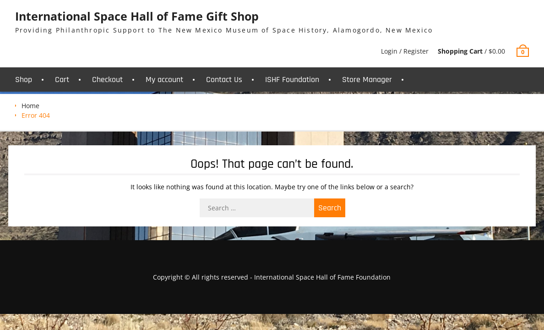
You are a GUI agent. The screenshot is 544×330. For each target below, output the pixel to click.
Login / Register (405, 51)
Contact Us (224, 79)
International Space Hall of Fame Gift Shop (137, 16)
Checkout (107, 79)
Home (30, 105)
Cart (62, 79)
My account (164, 79)
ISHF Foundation (292, 79)
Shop (23, 79)
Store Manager (367, 79)
